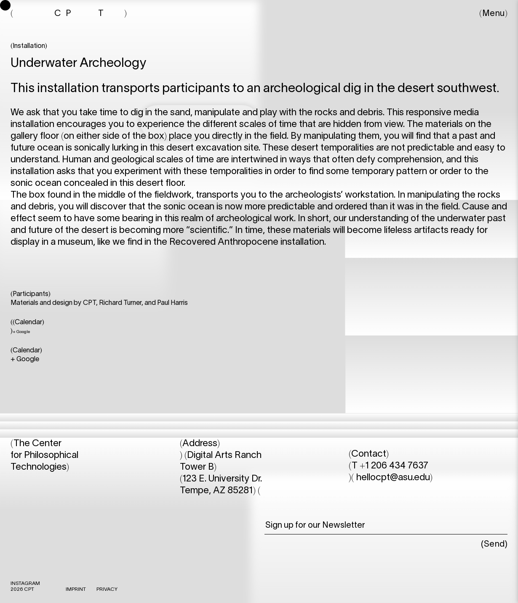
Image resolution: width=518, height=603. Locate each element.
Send (494, 544)
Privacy (106, 589)
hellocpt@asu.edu (393, 477)
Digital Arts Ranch (224, 455)
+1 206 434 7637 (394, 466)
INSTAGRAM (25, 583)
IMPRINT (76, 589)
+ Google (21, 332)
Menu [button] (493, 14)
